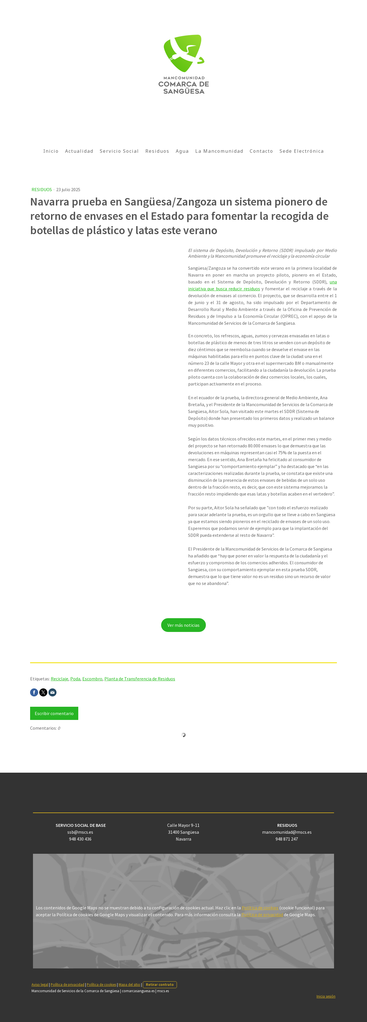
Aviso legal (40, 984)
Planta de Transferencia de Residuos (139, 679)
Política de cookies (260, 908)
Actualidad (79, 151)
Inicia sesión (326, 996)
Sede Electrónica (302, 151)
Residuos (157, 151)
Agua (182, 151)
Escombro (92, 679)
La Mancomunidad (219, 151)
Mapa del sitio (129, 984)
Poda (75, 679)
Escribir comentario (54, 713)
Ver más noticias (183, 625)
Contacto (261, 151)
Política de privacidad (262, 914)
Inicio (51, 151)
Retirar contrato (160, 984)
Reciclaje (59, 679)
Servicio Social (119, 151)
